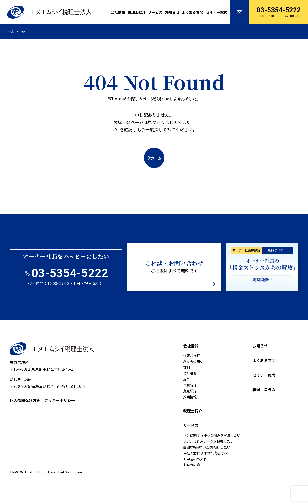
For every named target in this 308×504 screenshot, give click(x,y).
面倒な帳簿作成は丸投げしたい (206, 447)
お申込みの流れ (195, 458)
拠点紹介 (190, 390)
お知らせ (172, 12)
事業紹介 (190, 385)
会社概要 (190, 373)
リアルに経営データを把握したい (208, 441)
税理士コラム (264, 389)
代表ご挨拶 (191, 355)
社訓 (186, 367)
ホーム (156, 158)
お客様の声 (191, 464)
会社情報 (118, 12)
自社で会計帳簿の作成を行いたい (208, 452)
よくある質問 (192, 12)
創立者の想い (193, 361)
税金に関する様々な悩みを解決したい (211, 435)
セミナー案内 (216, 12)
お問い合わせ (239, 12)
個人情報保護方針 (25, 400)
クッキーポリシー (59, 400)
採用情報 (190, 396)
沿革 (186, 378)
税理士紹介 (137, 12)
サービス (155, 12)
